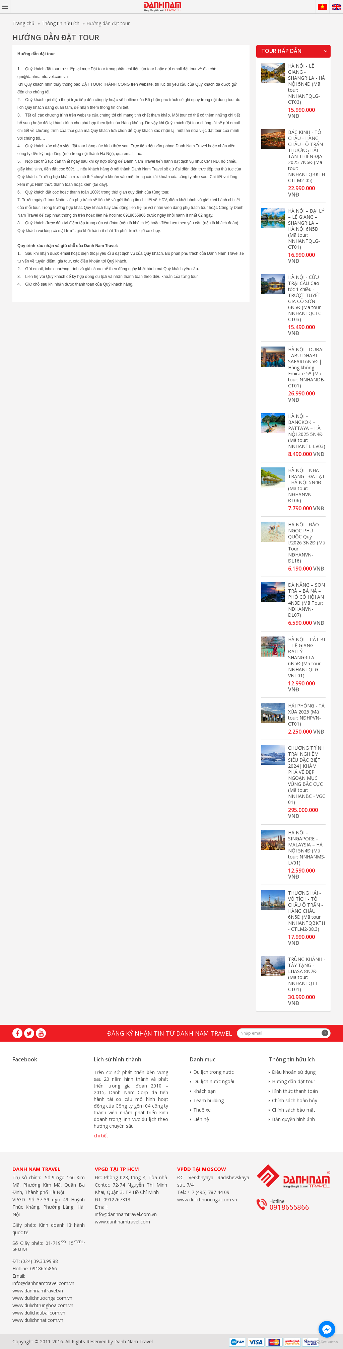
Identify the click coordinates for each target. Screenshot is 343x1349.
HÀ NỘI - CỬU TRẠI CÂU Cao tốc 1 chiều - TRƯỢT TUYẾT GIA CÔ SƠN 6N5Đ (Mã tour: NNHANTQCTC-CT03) (305, 298)
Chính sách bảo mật (293, 1110)
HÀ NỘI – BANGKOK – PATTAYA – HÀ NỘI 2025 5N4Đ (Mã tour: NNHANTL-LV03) (306, 431)
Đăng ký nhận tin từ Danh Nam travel (169, 1033)
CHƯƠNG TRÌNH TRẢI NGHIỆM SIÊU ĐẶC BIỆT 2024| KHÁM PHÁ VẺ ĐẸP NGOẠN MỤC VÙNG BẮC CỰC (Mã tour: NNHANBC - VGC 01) (306, 775)
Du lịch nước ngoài (213, 1081)
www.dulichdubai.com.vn (38, 1312)
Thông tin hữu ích (60, 23)
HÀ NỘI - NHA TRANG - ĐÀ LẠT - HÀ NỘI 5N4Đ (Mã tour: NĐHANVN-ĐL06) (306, 485)
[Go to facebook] (327, 1329)
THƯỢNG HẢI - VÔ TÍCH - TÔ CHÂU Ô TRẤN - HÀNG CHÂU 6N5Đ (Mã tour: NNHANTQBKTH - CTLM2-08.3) (306, 911)
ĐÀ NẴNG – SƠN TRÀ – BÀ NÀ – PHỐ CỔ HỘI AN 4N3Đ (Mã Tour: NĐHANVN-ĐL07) (306, 600)
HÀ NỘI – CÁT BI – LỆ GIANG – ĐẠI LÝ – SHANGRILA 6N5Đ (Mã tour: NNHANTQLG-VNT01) (306, 657)
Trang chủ (23, 23)
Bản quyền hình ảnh (293, 1119)
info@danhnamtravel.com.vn (43, 1283)
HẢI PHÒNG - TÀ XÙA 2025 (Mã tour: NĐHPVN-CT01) (306, 714)
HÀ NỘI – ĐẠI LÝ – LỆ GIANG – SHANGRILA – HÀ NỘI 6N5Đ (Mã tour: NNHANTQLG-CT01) (306, 229)
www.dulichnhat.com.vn (37, 1320)
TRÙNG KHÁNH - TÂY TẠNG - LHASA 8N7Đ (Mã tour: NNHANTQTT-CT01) (306, 974)
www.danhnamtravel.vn (37, 1290)
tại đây (100, 184)
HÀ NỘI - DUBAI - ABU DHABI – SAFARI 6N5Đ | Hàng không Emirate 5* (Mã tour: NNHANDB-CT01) (307, 367)
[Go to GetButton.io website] (327, 1342)
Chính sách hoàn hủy (294, 1100)
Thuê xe (202, 1110)
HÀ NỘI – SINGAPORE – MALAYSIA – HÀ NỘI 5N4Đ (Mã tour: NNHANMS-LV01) (307, 847)
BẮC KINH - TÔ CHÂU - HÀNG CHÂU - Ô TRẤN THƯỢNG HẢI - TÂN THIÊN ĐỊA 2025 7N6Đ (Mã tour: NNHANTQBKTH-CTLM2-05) (307, 156)
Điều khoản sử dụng (294, 1072)
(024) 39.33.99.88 (39, 1261)
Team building (208, 1100)
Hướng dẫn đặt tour (293, 1081)
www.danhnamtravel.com (122, 1221)
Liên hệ (201, 1119)
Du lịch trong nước (213, 1072)
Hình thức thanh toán (295, 1091)
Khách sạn (204, 1091)
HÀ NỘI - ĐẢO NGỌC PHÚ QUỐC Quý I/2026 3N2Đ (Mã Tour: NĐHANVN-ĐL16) (306, 542)
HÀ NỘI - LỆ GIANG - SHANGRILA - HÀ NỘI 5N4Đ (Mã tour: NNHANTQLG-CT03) (306, 84)
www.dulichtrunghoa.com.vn (42, 1305)
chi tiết (101, 1135)
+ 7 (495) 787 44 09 (207, 1192)
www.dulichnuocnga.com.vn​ (42, 1298)
